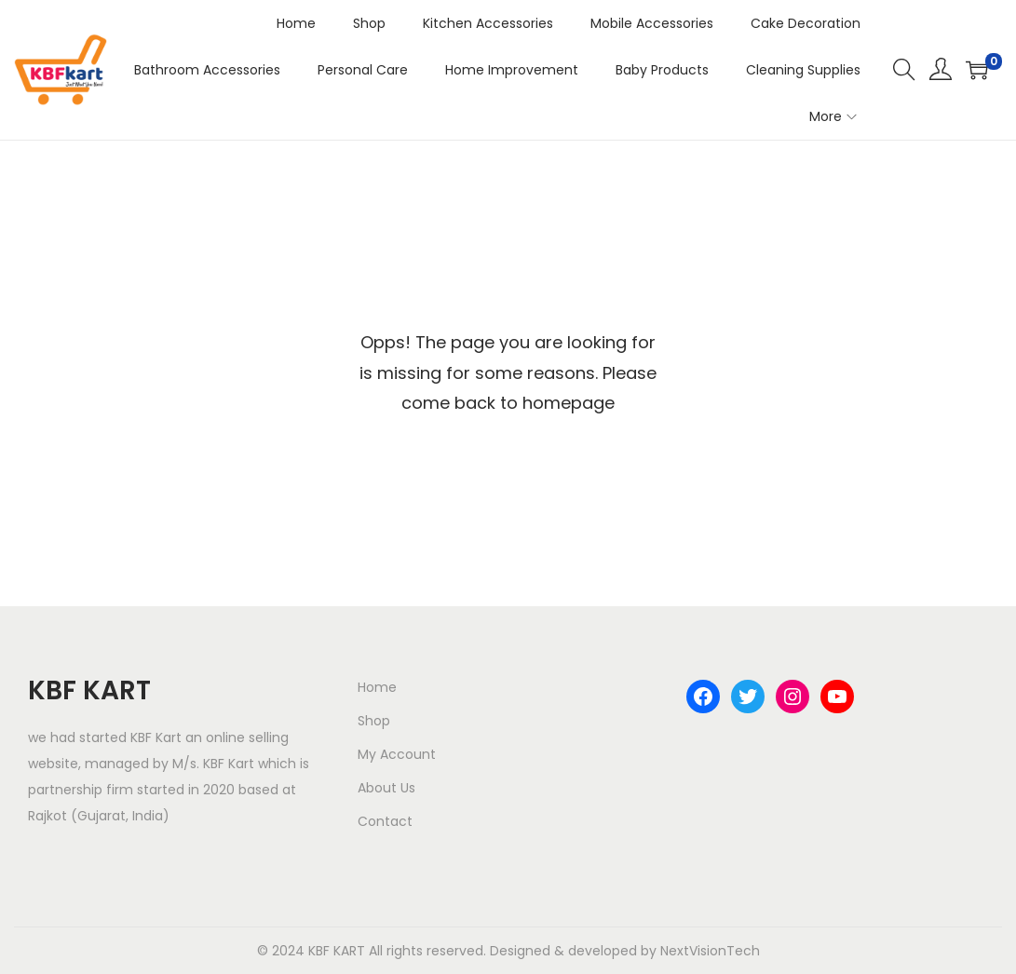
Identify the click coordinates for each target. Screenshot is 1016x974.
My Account (397, 754)
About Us (386, 787)
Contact (385, 821)
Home (377, 687)
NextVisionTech (710, 950)
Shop (374, 720)
